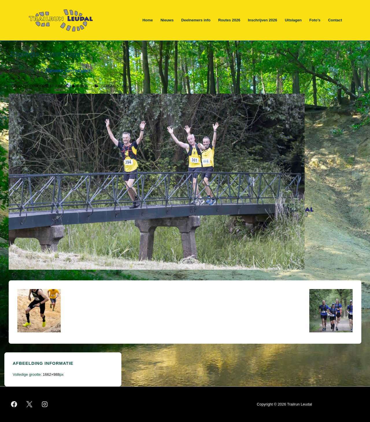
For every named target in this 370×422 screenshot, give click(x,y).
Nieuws (167, 20)
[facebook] (14, 404)
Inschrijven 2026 (262, 20)
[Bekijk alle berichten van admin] (80, 86)
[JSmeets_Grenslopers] (60, 86)
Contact (335, 20)
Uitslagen (293, 20)
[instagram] (44, 404)
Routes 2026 (229, 20)
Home (148, 20)
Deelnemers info (195, 20)
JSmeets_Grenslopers (67, 70)
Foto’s (315, 20)
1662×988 (51, 374)
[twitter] (29, 404)
